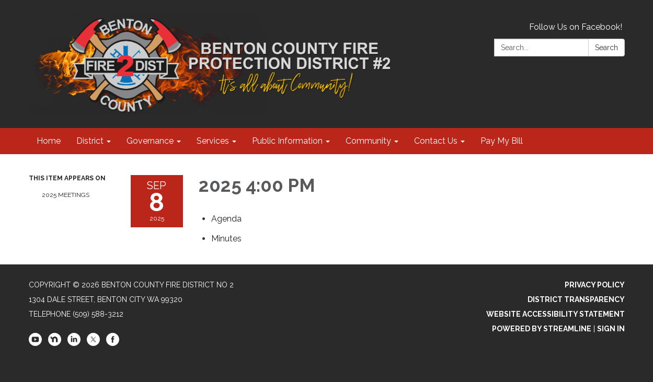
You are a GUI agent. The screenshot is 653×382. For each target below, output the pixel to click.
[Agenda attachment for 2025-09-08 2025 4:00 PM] (226, 219)
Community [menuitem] (368, 141)
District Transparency (576, 299)
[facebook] (112, 343)
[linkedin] (74, 343)
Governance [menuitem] (150, 141)
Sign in (611, 329)
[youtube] (35, 343)
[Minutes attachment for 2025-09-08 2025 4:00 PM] (226, 239)
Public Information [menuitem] (287, 141)
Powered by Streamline (541, 329)
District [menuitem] (90, 141)
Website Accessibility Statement (555, 314)
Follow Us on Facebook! (575, 27)
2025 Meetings (65, 195)
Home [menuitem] (49, 141)
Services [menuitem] (213, 141)
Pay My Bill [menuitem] (501, 141)
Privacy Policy (595, 285)
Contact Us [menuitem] (435, 141)
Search (606, 47)
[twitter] (93, 343)
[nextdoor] (54, 343)
